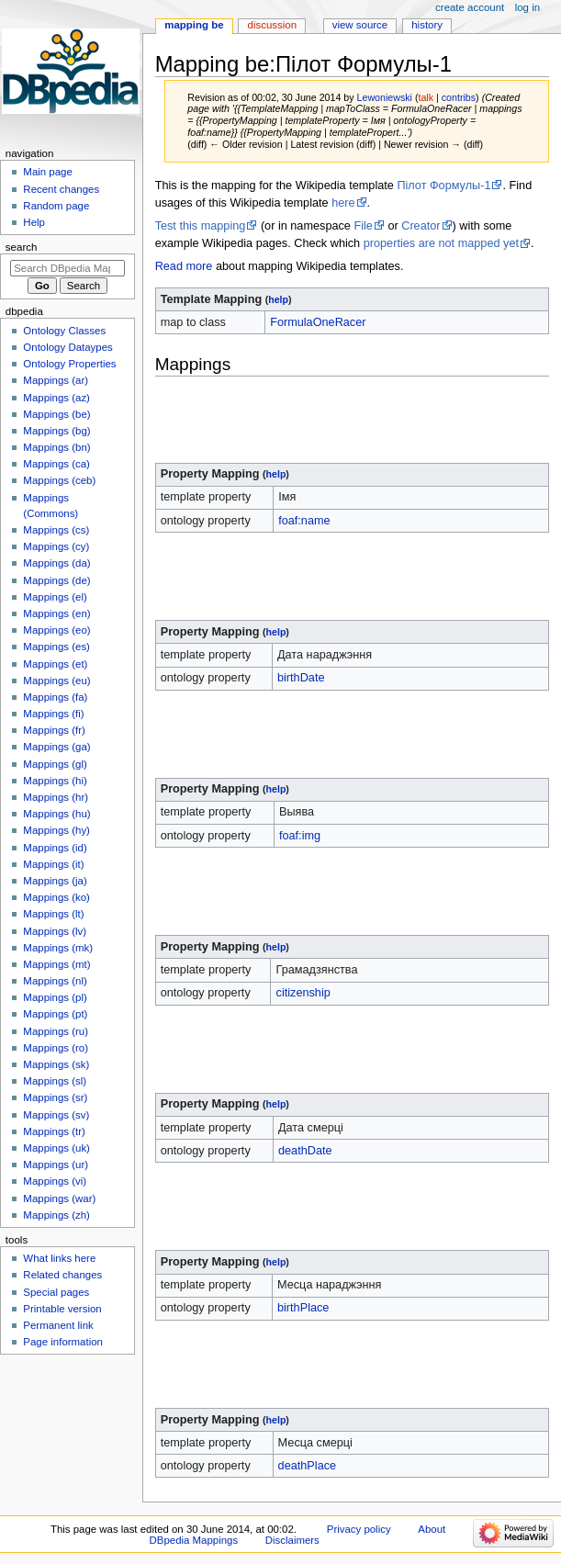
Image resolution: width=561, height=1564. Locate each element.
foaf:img (299, 835)
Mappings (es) (56, 646)
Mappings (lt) (53, 913)
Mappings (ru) (55, 1031)
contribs (459, 97)
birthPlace (303, 1307)
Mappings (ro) (55, 1047)
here (342, 203)
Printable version (62, 1308)
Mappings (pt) (55, 1013)
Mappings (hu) (56, 813)
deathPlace (307, 1465)
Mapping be (193, 24)
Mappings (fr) (53, 730)
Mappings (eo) (56, 630)
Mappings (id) (54, 847)
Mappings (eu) (56, 680)
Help (34, 222)
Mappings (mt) (56, 964)
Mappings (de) (56, 580)
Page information (63, 1341)
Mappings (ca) (56, 463)
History (427, 24)
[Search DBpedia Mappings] (67, 268)
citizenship (303, 992)
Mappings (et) (55, 663)
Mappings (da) (56, 562)
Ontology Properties (69, 363)
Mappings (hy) (56, 830)
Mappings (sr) (55, 1097)
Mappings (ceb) (59, 480)
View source (359, 24)
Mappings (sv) (56, 1114)
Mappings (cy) (56, 546)
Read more (184, 266)
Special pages (56, 1292)
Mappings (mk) (58, 947)
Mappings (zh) (56, 1215)
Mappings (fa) (55, 697)
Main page (48, 171)
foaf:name (304, 520)
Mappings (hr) (55, 797)
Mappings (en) (56, 613)
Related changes (62, 1274)
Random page (56, 205)
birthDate (300, 677)
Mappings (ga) (56, 746)
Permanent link (58, 1325)
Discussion (272, 24)
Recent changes (61, 189)
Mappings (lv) (54, 931)
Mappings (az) (56, 397)
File (362, 225)
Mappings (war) (59, 1198)
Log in (527, 7)
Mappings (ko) (56, 897)
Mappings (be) (56, 414)
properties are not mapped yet (441, 243)
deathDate (305, 1150)
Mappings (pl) (54, 997)
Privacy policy (359, 1529)
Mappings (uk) (56, 1147)
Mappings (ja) (54, 880)
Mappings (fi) (53, 713)
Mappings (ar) (55, 380)
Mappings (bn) (56, 447)
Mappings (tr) (53, 1131)
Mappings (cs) (56, 529)
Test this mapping (200, 225)
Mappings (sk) (56, 1064)
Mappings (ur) (55, 1164)
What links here (59, 1258)
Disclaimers (292, 1540)
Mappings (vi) (54, 1181)
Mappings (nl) (54, 980)
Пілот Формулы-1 (443, 185)
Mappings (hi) (54, 780)
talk (425, 97)
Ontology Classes (64, 330)
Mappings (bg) (56, 430)
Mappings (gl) (54, 764)
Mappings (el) (54, 596)
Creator (420, 225)
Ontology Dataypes (67, 347)
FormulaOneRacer (317, 322)
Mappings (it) (53, 864)
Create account (469, 7)
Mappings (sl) (54, 1080)
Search (22, 247)
